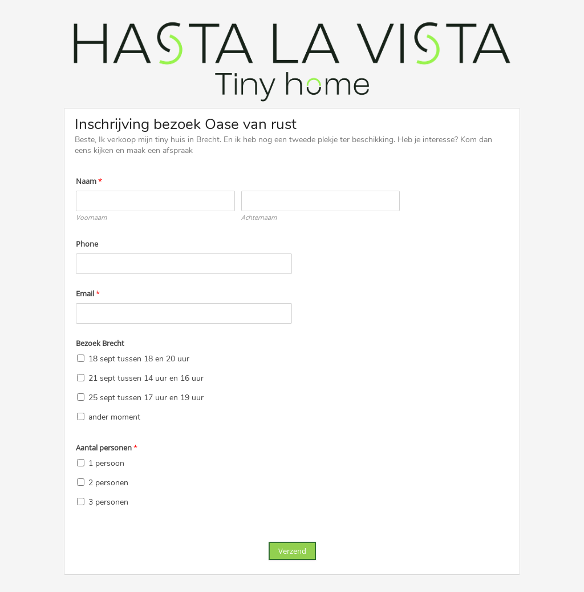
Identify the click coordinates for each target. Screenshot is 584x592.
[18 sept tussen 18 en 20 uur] (80, 358)
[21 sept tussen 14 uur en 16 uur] (80, 377)
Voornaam (91, 217)
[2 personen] (80, 482)
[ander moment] (80, 416)
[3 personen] (80, 501)
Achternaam (259, 217)
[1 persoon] (80, 462)
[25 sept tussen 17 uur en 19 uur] (80, 397)
